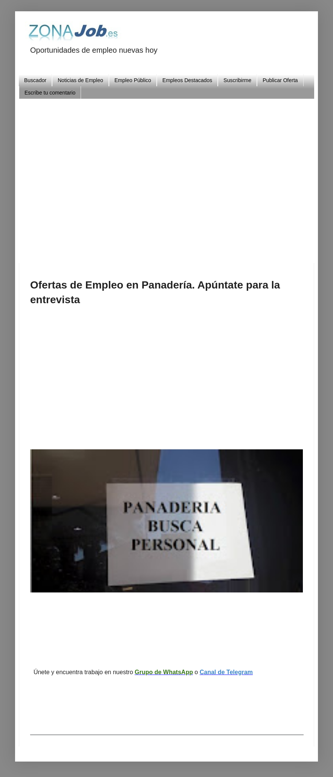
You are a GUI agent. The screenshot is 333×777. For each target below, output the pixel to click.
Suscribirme (237, 80)
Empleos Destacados (187, 80)
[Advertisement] (181, 178)
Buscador (35, 80)
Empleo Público (133, 80)
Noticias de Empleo (80, 80)
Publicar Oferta (280, 80)
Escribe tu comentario (49, 93)
